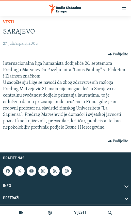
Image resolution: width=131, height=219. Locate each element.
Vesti (8, 22)
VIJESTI (80, 213)
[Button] (118, 54)
